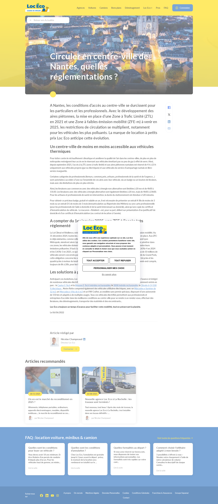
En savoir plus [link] (109, 274)
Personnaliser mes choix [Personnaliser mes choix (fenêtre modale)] (109, 268)
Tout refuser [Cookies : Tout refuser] (122, 260)
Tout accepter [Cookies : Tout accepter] (95, 260)
